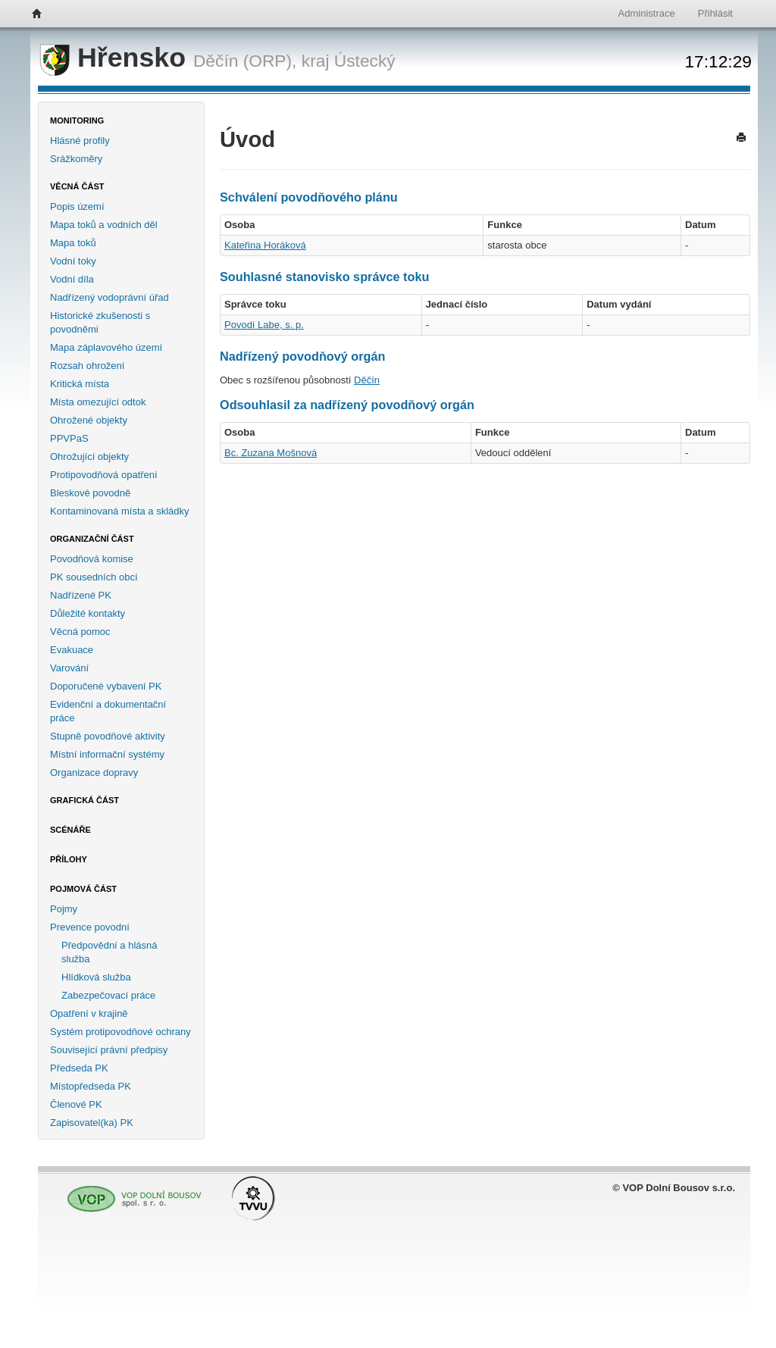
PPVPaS (69, 438)
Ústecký (365, 60)
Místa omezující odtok (98, 402)
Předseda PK (79, 1068)
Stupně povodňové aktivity (107, 736)
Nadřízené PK (80, 595)
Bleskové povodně (90, 493)
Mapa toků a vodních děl (104, 224)
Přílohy (68, 859)
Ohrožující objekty (89, 456)
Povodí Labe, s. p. (264, 324)
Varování (69, 668)
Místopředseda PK (90, 1086)
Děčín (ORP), (245, 60)
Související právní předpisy (108, 1050)
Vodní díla (72, 279)
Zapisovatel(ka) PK (91, 1122)
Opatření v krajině (89, 1013)
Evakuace (71, 649)
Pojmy (63, 909)
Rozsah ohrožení (87, 365)
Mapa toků (73, 243)
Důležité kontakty (87, 613)
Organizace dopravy (94, 772)
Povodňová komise (91, 559)
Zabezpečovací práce (108, 995)
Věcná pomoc (80, 631)
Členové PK (76, 1104)
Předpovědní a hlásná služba (109, 952)
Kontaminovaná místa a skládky (119, 511)
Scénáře (70, 829)
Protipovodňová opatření (104, 474)
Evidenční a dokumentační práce (108, 711)
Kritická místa (79, 383)
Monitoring (77, 120)
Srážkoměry (76, 158)
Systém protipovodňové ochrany (120, 1031)
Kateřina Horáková (265, 245)
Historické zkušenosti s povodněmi (100, 322)
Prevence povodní (90, 927)
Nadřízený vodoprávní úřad (109, 297)
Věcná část (77, 186)
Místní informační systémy (107, 754)
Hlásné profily (80, 140)
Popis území (77, 206)
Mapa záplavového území (106, 347)
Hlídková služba (96, 977)
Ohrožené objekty (88, 420)
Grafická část (84, 800)
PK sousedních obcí (94, 577)
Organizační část (92, 538)
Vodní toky (73, 261)
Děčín (367, 380)
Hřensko (116, 57)
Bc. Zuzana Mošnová (270, 452)
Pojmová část (83, 888)
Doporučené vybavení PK (105, 686)
